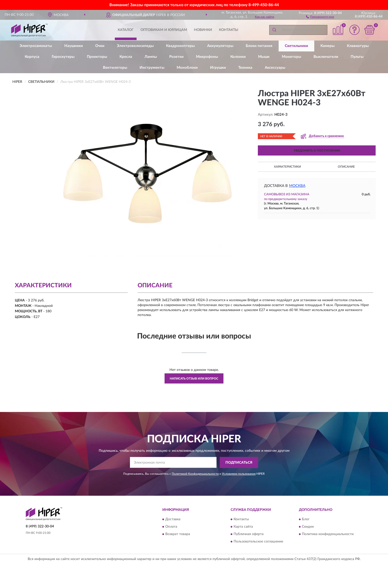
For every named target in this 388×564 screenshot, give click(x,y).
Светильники (296, 46)
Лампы (151, 57)
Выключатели (326, 57)
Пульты (357, 57)
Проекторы (97, 57)
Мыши (263, 57)
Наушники (73, 46)
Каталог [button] (126, 30)
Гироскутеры (63, 57)
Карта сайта (243, 527)
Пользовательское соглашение (258, 541)
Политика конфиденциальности (328, 534)
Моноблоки (187, 67)
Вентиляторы (115, 67)
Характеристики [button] (287, 166)
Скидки (308, 527)
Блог (306, 519)
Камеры (327, 46)
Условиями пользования (239, 473)
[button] (320, 16)
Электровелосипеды (135, 46)
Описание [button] (346, 166)
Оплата (171, 527)
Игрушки (218, 67)
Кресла (126, 57)
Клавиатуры (358, 46)
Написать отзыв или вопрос (194, 378)
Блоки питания (259, 46)
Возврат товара (177, 534)
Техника (245, 67)
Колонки (238, 57)
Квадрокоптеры (180, 46)
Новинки (203, 30)
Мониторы (291, 57)
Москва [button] (297, 186)
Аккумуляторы (220, 46)
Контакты (228, 30)
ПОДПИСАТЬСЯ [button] (238, 462)
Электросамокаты (36, 46)
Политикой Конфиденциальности (195, 473)
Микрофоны (207, 57)
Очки (99, 46)
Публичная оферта (249, 534)
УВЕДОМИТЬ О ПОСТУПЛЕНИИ (317, 150)
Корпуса (32, 57)
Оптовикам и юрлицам (164, 30)
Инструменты (152, 67)
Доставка (172, 519)
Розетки (176, 57)
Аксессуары (275, 67)
